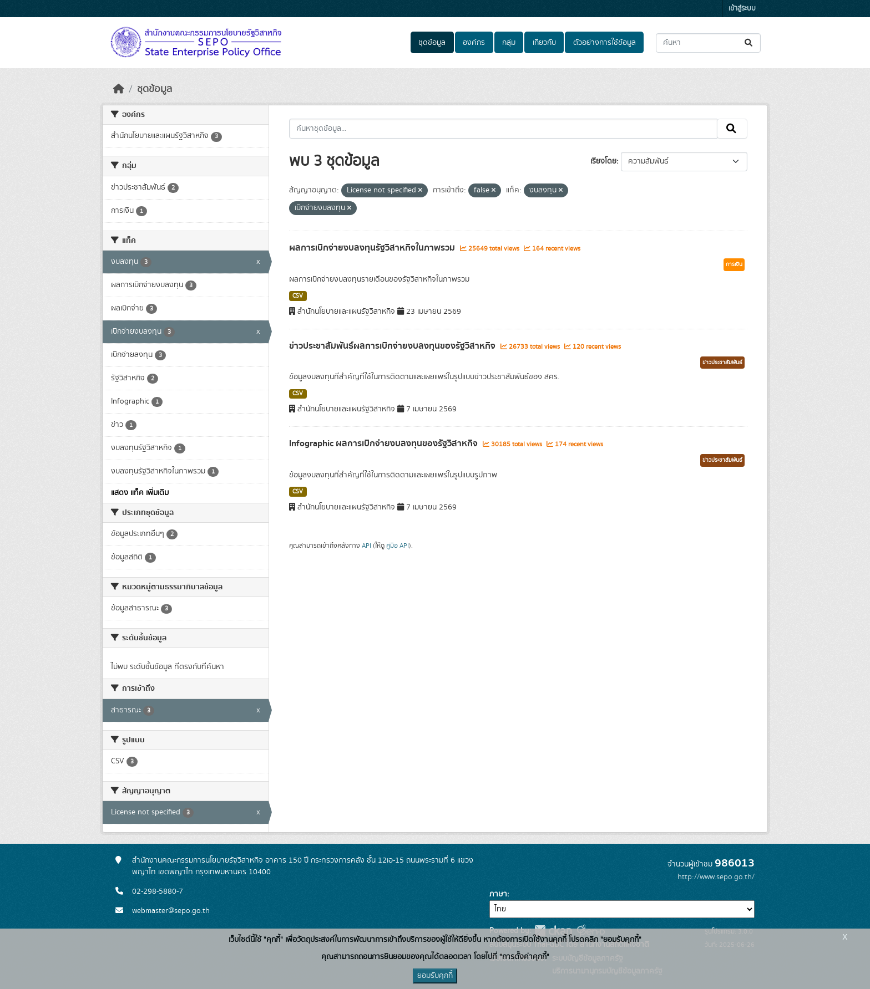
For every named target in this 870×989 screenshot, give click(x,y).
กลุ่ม (508, 42)
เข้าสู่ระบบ (742, 8)
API (366, 545)
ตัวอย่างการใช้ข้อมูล (604, 42)
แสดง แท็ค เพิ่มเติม (140, 492)
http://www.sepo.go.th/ (716, 877)
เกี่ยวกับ (544, 42)
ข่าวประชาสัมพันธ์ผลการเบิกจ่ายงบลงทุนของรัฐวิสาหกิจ (393, 346)
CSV (297, 296)
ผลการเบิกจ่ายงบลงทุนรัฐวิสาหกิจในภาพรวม (373, 248)
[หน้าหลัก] (118, 89)
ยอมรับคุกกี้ (435, 975)
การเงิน (734, 264)
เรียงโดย (603, 161)
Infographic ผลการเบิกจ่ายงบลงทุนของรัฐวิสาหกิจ (384, 443)
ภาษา (498, 894)
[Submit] (749, 43)
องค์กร (474, 42)
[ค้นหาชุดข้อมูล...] (708, 43)
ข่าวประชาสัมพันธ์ (722, 362)
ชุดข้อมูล (432, 42)
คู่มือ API (397, 545)
